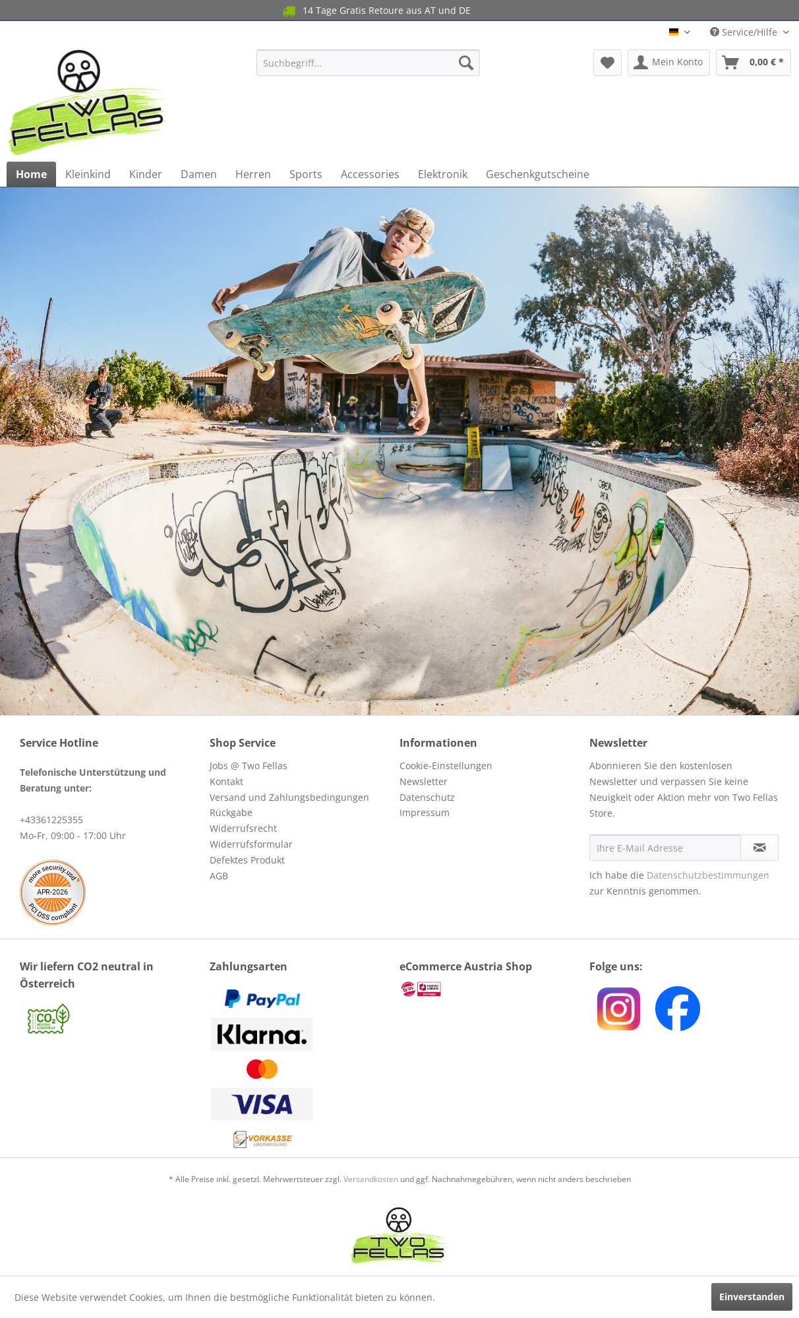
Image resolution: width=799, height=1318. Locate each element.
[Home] (31, 174)
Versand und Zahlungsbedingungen (289, 797)
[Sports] (306, 174)
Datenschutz (427, 797)
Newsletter (424, 781)
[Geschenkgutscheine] (538, 174)
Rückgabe (231, 812)
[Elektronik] (443, 174)
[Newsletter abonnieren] (759, 847)
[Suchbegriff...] (368, 62)
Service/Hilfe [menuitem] (745, 32)
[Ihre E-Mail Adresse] (665, 847)
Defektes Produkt (247, 860)
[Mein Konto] (669, 62)
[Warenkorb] (753, 62)
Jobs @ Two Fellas (248, 765)
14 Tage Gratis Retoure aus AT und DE (375, 11)
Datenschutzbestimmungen (708, 875)
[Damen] (198, 174)
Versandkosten (370, 1179)
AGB (219, 875)
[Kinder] (145, 174)
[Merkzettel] (607, 62)
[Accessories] (370, 174)
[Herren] (253, 174)
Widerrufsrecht (243, 828)
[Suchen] (466, 62)
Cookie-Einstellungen (446, 765)
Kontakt (226, 781)
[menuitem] (368, 62)
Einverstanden (751, 1296)
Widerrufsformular (251, 844)
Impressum (425, 812)
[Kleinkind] (88, 174)
